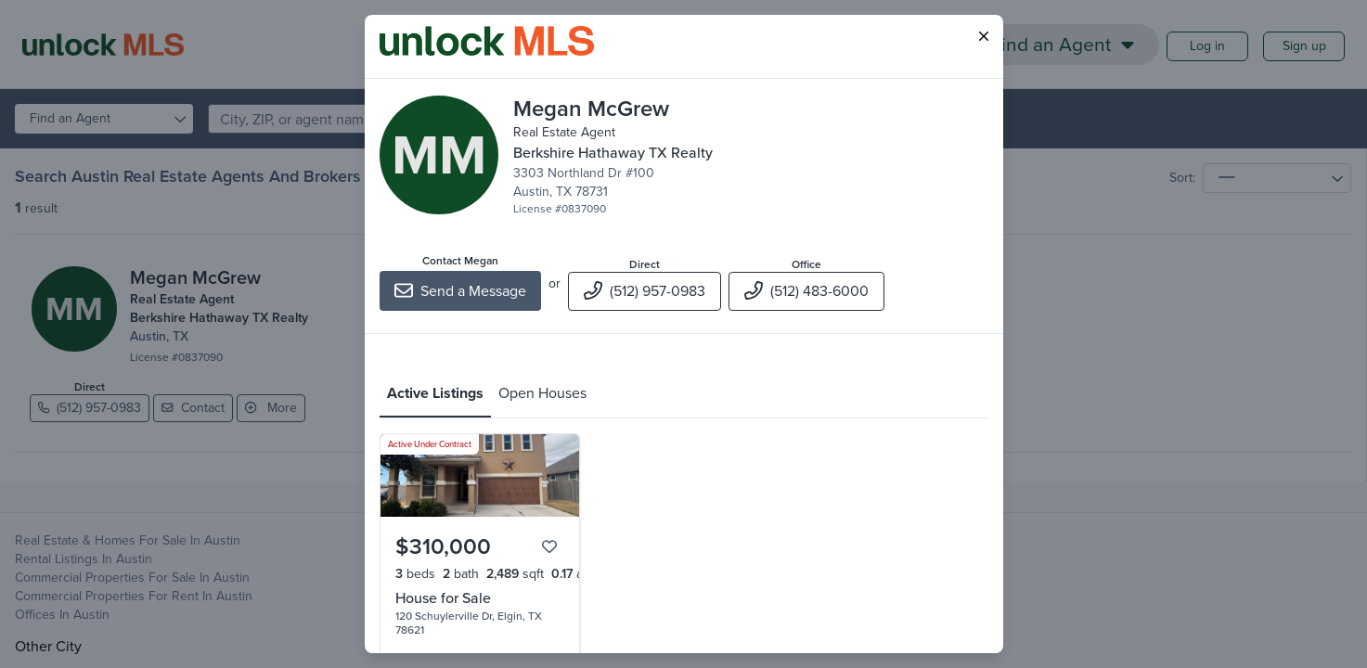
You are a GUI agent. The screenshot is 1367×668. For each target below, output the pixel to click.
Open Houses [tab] (542, 393)
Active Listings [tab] (435, 393)
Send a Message (460, 291)
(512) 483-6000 (806, 291)
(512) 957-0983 (644, 291)
